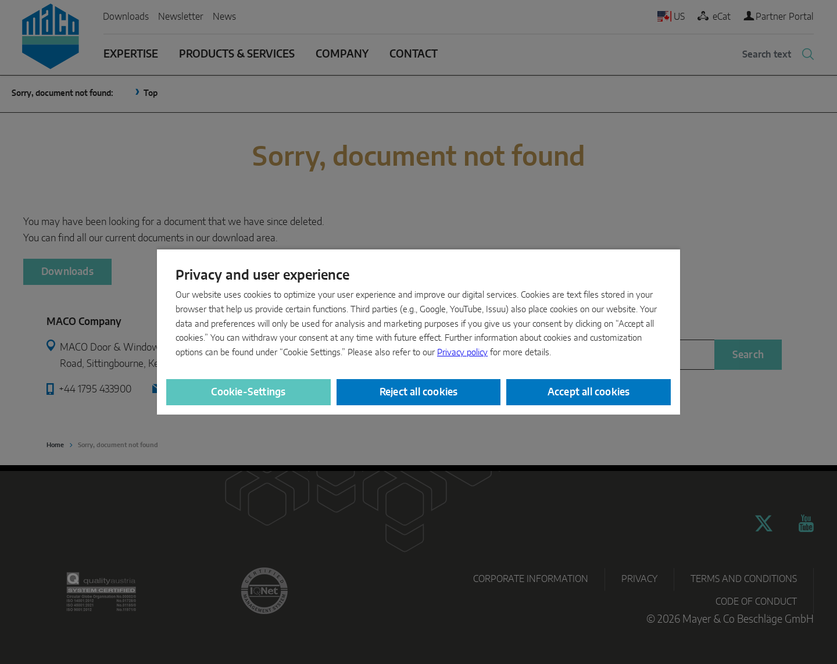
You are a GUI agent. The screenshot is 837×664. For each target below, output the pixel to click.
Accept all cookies (589, 392)
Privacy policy (462, 352)
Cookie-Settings (248, 392)
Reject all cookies (419, 392)
